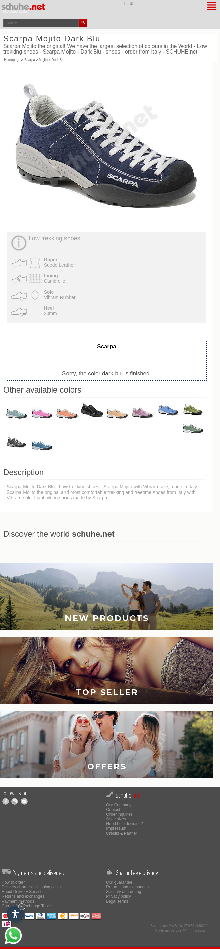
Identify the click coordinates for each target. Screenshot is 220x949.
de (132, 4)
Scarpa (29, 60)
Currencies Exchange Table (26, 906)
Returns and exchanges (23, 896)
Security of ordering (123, 891)
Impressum (116, 828)
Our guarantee (119, 882)
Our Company (118, 805)
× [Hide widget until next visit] (21, 906)
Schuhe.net (159, 926)
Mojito (43, 60)
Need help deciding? (124, 823)
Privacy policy (118, 896)
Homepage (12, 60)
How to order (13, 882)
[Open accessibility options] (15, 913)
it (125, 4)
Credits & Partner (121, 833)
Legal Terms (117, 901)
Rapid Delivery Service (22, 891)
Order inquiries (119, 814)
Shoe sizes (116, 819)
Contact (113, 809)
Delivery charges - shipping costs (31, 887)
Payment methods (18, 901)
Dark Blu (58, 60)
